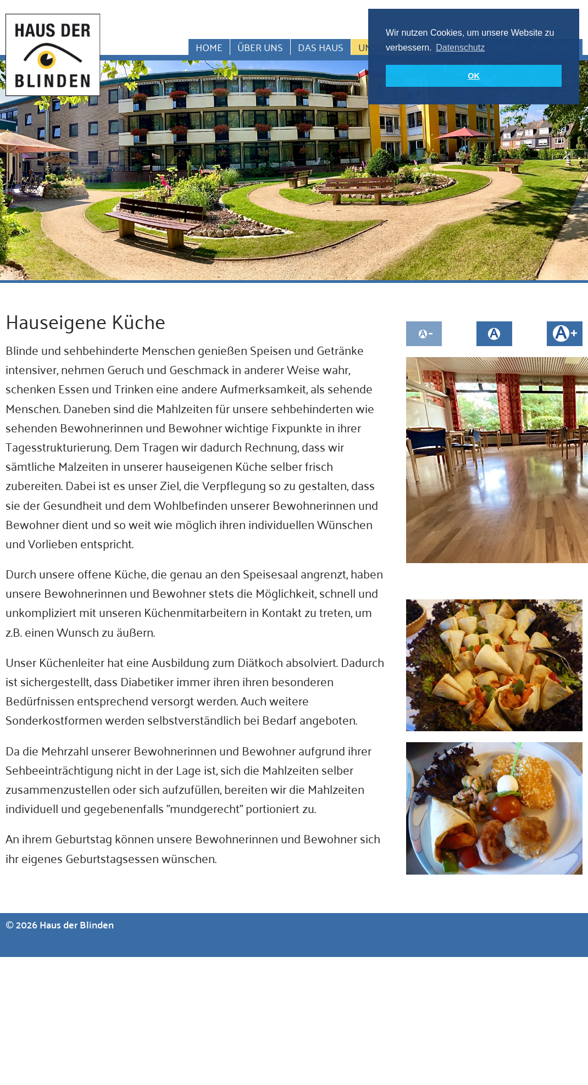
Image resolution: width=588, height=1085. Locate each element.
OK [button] (474, 75)
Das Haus (320, 47)
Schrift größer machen (565, 333)
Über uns (260, 47)
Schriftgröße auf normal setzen (494, 333)
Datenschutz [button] (460, 47)
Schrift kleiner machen (424, 333)
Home (209, 47)
